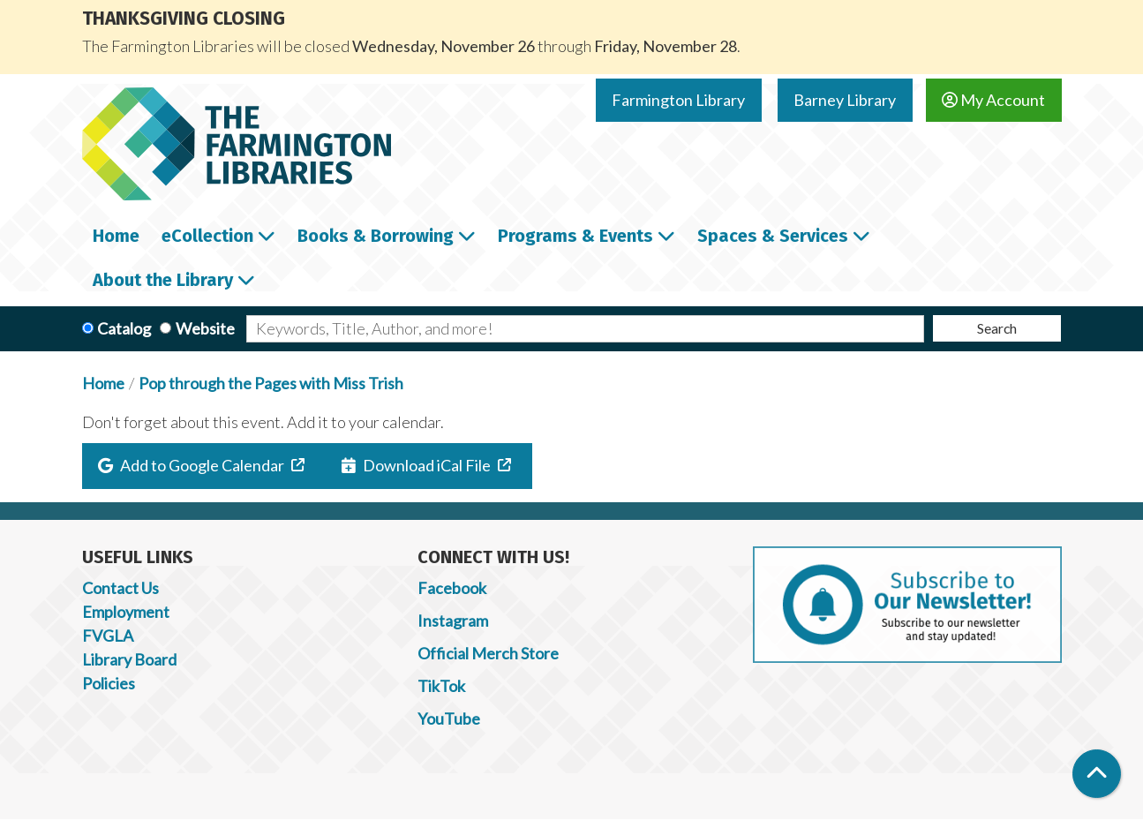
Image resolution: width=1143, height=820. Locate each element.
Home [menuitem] (116, 235)
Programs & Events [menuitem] (575, 235)
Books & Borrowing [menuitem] (375, 235)
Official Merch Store (488, 653)
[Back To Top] (1096, 773)
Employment (125, 611)
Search (997, 328)
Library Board (129, 659)
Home (103, 383)
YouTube (448, 718)
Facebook (451, 588)
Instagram (452, 620)
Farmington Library (678, 99)
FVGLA (107, 635)
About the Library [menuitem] (163, 279)
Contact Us (120, 588)
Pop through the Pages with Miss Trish (271, 383)
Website (205, 328)
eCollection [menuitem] (207, 235)
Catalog (124, 328)
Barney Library (844, 99)
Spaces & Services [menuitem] (772, 235)
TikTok (441, 686)
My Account (993, 99)
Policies (108, 683)
